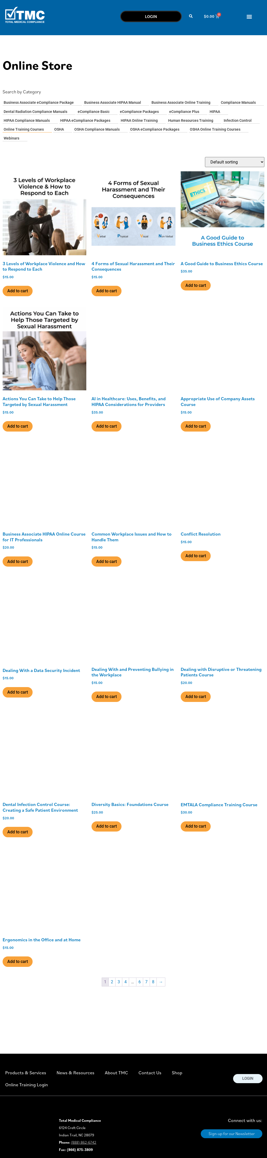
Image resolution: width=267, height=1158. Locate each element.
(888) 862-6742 (83, 1142)
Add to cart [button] (17, 290)
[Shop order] (234, 162)
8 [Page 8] (153, 981)
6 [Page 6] (139, 981)
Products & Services (25, 1073)
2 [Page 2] (112, 981)
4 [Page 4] (125, 981)
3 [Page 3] (119, 981)
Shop (177, 1073)
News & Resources (75, 1073)
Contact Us (149, 1073)
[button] (191, 16)
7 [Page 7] (146, 981)
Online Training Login (26, 1085)
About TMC (116, 1073)
